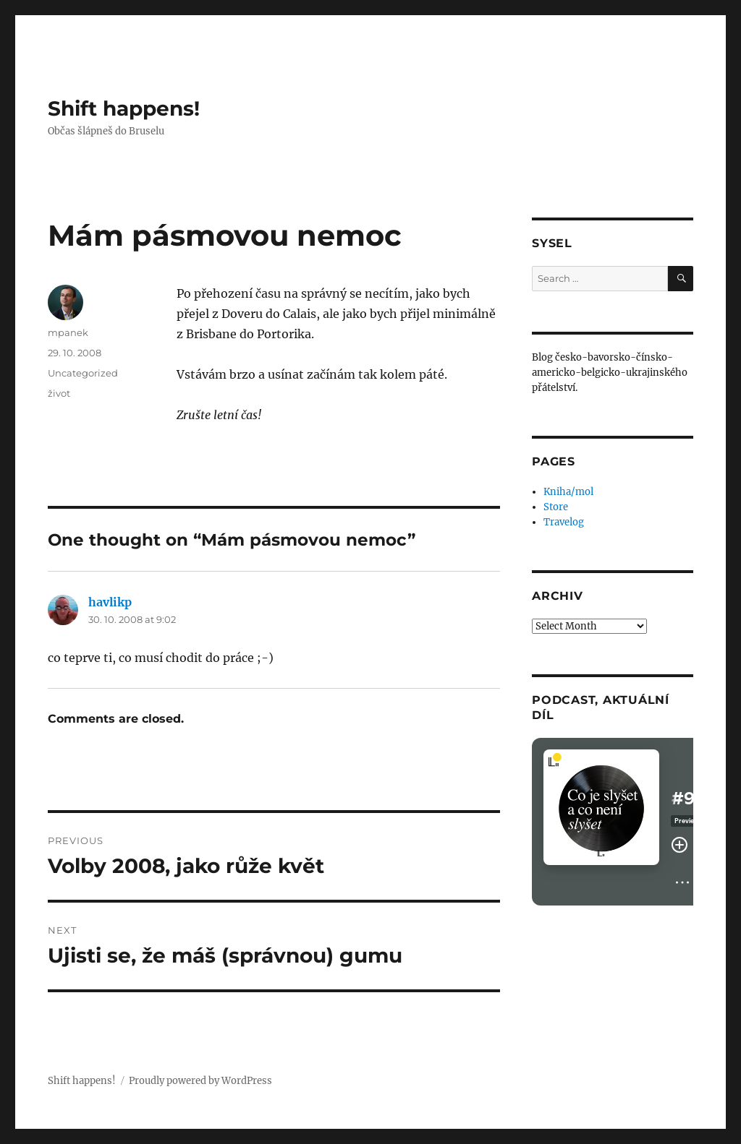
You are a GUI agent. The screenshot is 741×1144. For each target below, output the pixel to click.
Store (555, 507)
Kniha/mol (568, 492)
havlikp (110, 602)
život (59, 393)
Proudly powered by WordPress (200, 1081)
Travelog (563, 522)
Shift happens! (124, 108)
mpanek (68, 332)
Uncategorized (83, 373)
